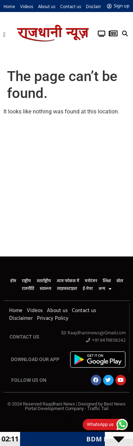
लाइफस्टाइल (67, 288)
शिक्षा (107, 281)
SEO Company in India (66, 421)
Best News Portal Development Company (75, 406)
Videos (26, 7)
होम (13, 281)
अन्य (105, 289)
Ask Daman (66, 413)
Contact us (70, 7)
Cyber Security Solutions (66, 422)
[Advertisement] (66, 187)
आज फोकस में (68, 281)
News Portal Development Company (66, 414)
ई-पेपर (88, 288)
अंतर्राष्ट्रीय (44, 281)
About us (46, 7)
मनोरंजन (91, 281)
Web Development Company (67, 420)
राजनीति (28, 288)
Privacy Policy (53, 318)
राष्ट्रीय (26, 281)
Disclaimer (96, 7)
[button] (4, 33)
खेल (119, 281)
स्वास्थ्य (45, 288)
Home (9, 7)
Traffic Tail (97, 408)
